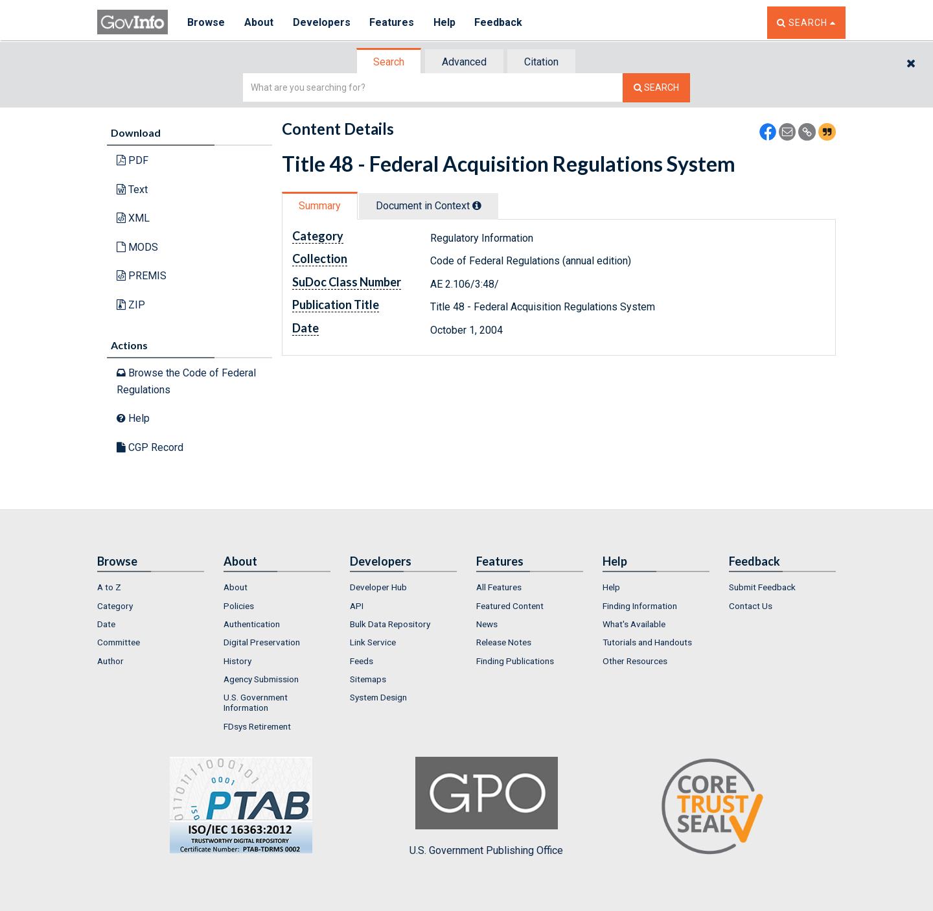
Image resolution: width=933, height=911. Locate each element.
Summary (320, 206)
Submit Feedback (762, 587)
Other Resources (635, 661)
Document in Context (428, 206)
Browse (206, 22)
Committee (118, 642)
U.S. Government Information (256, 702)
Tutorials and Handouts (647, 642)
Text (132, 189)
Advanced (464, 62)
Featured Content (510, 606)
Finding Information (640, 606)
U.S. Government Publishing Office (486, 807)
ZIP (131, 305)
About (258, 22)
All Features (499, 587)
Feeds (361, 661)
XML (133, 218)
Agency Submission (261, 679)
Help (445, 22)
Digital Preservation (262, 642)
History (237, 661)
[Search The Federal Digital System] (656, 87)
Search (388, 62)
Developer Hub (378, 587)
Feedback (500, 22)
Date (106, 624)
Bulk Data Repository (390, 624)
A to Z (109, 587)
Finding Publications (515, 661)
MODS (137, 247)
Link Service (373, 642)
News (487, 624)
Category (115, 606)
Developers (322, 22)
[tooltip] (476, 205)
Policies (239, 606)
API (356, 606)
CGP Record (150, 447)
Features (392, 22)
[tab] (389, 62)
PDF (132, 160)
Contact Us (750, 606)
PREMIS (142, 276)
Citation (541, 62)
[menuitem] (150, 587)
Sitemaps (368, 679)
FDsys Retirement (257, 726)
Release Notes (503, 642)
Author (110, 661)
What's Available (634, 624)
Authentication (252, 624)
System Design (378, 697)
